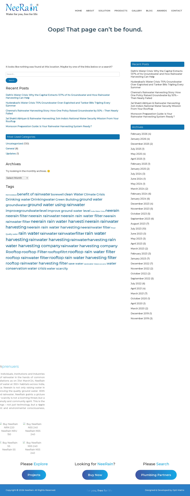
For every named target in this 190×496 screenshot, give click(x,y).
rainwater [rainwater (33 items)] (48, 233)
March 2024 (138, 188)
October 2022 (139, 273)
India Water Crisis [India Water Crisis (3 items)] (98, 211)
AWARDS (162, 10)
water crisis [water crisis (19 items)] (37, 268)
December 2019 (140, 313)
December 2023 (140, 203)
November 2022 (140, 268)
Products (121, 10)
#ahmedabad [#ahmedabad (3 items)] (11, 195)
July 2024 (136, 173)
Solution (104, 10)
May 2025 (136, 154)
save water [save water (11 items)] (75, 263)
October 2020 (139, 298)
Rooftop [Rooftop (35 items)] (13, 252)
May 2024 (136, 183)
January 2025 (138, 168)
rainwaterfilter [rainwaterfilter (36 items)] (71, 233)
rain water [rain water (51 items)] (28, 233)
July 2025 (136, 149)
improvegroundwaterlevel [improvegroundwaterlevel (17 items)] (26, 211)
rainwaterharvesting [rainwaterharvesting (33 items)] (89, 239)
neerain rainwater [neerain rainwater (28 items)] (44, 216)
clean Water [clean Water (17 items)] (73, 194)
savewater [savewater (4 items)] (88, 264)
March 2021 (137, 293)
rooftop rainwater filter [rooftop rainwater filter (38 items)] (27, 257)
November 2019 (140, 318)
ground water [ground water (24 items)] (90, 199)
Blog (149, 10)
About (90, 10)
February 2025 (139, 163)
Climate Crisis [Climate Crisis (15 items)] (94, 194)
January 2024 (138, 198)
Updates (11, 153)
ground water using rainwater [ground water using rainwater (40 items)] (56, 204)
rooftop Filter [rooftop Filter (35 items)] (34, 252)
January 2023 (138, 258)
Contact (176, 10)
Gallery (137, 10)
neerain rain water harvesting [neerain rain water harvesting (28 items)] (53, 227)
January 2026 (138, 139)
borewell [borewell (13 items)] (57, 194)
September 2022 (140, 278)
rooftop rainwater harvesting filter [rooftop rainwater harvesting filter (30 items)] (37, 263)
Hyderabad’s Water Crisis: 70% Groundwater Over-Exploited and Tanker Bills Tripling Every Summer (157, 84)
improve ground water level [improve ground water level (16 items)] (68, 211)
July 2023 (136, 228)
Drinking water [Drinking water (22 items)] (18, 199)
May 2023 (136, 238)
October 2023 (139, 213)
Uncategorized (14, 143)
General (10, 148)
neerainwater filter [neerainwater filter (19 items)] (95, 227)
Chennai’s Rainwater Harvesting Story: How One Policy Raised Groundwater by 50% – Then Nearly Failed (156, 95)
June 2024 (137, 178)
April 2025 (136, 158)
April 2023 (136, 243)
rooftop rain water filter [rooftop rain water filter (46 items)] (91, 251)
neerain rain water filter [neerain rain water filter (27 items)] (82, 216)
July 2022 (136, 283)
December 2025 (140, 144)
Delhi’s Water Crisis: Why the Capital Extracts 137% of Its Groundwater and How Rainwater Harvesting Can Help (157, 74)
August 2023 (138, 223)
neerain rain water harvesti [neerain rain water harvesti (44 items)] (57, 221)
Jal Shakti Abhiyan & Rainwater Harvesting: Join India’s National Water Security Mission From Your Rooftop (156, 106)
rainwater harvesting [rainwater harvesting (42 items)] (49, 239)
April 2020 (137, 303)
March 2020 (138, 308)
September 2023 (140, 218)
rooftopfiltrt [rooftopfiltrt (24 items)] (57, 252)
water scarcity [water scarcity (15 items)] (57, 268)
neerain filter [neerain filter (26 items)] (17, 216)
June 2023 (137, 233)
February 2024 (139, 193)
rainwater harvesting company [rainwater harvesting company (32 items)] (89, 246)
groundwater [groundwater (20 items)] (16, 205)
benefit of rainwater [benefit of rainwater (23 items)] (33, 194)
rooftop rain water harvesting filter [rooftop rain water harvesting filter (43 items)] (83, 257)
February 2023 (139, 253)
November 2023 (140, 208)
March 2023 (137, 248)
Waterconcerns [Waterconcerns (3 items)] (100, 264)
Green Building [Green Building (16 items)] (67, 199)
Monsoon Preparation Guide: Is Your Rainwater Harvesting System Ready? (49, 126)
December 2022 (140, 263)
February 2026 (139, 134)
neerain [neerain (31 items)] (112, 210)
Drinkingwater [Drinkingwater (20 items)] (43, 199)
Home (78, 10)
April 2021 (136, 288)
